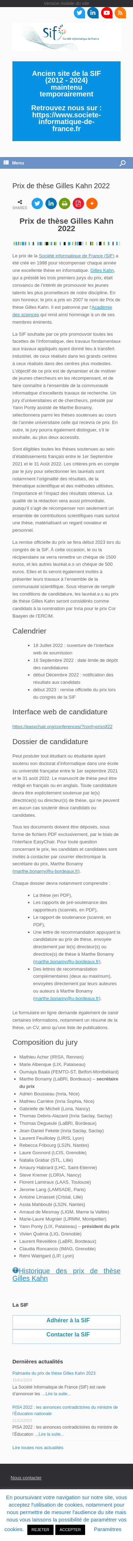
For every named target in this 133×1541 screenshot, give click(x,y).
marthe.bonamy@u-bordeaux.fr (46, 871)
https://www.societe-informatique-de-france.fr (66, 122)
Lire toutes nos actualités (37, 1447)
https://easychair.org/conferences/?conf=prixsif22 (62, 726)
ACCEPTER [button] (70, 1530)
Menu (14, 163)
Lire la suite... (58, 1393)
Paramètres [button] (108, 1529)
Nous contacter (26, 1477)
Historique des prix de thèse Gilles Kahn (66, 1274)
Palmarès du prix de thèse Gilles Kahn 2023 (53, 1373)
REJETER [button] (40, 1530)
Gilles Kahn (102, 270)
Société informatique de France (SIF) (76, 255)
